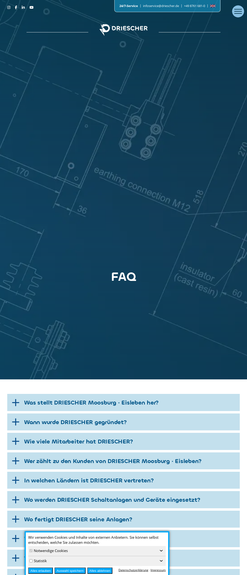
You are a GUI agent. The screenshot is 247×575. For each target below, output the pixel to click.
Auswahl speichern (69, 571)
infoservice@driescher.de (161, 6)
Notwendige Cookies (48, 550)
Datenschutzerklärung (133, 570)
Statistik (38, 560)
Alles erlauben (40, 571)
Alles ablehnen (99, 571)
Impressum (158, 570)
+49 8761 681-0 (194, 6)
